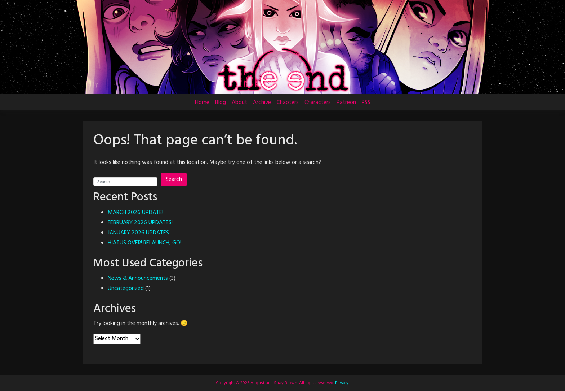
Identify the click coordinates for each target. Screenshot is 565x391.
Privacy (341, 383)
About (239, 102)
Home (202, 102)
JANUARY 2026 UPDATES (138, 233)
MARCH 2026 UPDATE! (135, 212)
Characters (317, 102)
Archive (262, 102)
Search (174, 179)
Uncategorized (126, 288)
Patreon (346, 102)
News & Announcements (138, 278)
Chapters (288, 102)
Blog (220, 102)
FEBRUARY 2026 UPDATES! (140, 222)
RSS (366, 102)
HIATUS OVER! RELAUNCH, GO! (144, 243)
